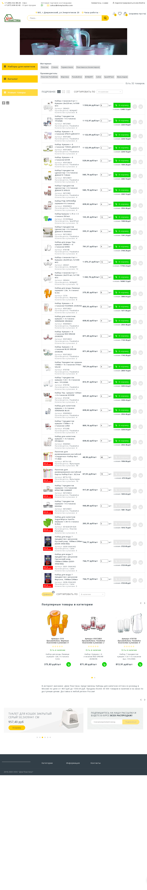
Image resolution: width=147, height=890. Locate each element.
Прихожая (46, 833)
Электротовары (49, 878)
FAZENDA (22, 286)
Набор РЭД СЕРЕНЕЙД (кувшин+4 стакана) (65, 229)
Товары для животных (47, 848)
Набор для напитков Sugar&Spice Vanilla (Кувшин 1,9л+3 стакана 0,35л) (67, 548)
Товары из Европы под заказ (50, 854)
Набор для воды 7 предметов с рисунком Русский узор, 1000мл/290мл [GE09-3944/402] (69, 568)
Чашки (7, 174)
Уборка (45, 859)
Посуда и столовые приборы (41, 31)
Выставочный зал (74, 848)
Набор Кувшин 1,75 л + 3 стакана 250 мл (67, 242)
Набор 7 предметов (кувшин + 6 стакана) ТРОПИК (65, 146)
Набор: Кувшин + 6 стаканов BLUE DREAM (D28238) (65, 376)
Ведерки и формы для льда (17, 110)
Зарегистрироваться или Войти (129, 3)
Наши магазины (73, 807)
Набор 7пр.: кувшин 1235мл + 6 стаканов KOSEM (68, 421)
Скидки (69, 799)
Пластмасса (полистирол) (22, 247)
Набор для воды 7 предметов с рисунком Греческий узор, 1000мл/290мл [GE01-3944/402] (66, 587)
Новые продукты (74, 803)
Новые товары (17, 345)
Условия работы (74, 818)
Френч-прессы (11, 152)
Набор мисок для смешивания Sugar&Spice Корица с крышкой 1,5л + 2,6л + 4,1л (26, 376)
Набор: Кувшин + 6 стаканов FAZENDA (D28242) (68, 332)
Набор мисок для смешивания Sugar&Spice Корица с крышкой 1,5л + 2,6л (26, 356)
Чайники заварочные (14, 168)
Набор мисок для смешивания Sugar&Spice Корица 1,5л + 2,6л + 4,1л (25, 413)
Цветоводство (48, 875)
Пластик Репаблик (22, 208)
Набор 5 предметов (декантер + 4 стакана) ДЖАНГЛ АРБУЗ (66, 215)
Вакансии (70, 844)
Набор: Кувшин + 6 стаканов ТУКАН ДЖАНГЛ (67, 173)
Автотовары (47, 795)
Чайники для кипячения (15, 163)
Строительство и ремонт (50, 842)
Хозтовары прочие (51, 867)
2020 (22, 304)
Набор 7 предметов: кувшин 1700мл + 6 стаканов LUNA (65, 451)
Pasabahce (22, 214)
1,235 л (22, 334)
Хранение (46, 871)
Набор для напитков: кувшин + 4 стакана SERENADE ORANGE (65, 346)
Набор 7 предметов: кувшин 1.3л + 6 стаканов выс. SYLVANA (67, 407)
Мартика (22, 211)
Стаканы (8, 142)
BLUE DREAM (22, 283)
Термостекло (22, 244)
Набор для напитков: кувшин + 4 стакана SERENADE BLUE (65, 435)
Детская (45, 807)
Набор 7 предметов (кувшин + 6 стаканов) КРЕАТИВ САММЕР (66, 515)
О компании (72, 822)
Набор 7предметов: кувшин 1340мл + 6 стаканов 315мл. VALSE (68, 392)
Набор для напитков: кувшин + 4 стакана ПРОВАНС (65, 466)
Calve (22, 220)
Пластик (22, 238)
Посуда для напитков (70, 31)
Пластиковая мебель (51, 811)
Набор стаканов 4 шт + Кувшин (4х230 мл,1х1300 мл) (67, 287)
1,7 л (22, 325)
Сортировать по (84, 119)
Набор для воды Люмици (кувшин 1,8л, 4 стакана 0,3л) (67, 318)
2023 (22, 307)
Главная (6, 31)
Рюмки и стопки (11, 136)
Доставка (70, 815)
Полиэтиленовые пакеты (50, 816)
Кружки (7, 115)
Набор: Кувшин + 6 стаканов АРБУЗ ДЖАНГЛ (67, 160)
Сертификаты (72, 834)
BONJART (22, 217)
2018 (22, 301)
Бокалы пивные (11, 104)
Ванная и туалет (49, 803)
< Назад (8, 92)
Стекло (22, 241)
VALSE (22, 289)
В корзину (17, 755)
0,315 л (22, 331)
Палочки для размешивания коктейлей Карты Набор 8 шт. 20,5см (68, 499)
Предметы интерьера (47, 828)
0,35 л (22, 328)
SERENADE (22, 292)
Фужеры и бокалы (12, 158)
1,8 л (22, 322)
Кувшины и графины (13, 126)
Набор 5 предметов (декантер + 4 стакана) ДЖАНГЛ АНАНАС (66, 256)
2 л (22, 319)
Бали (22, 262)
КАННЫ (22, 268)
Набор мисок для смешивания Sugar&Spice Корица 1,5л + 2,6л (25, 395)
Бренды (70, 795)
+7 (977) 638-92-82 (13, 5)
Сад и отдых (47, 837)
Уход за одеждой (50, 863)
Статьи (69, 830)
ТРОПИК (22, 265)
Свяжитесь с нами (99, 3)
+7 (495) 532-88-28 (13, 3)
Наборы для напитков (95, 31)
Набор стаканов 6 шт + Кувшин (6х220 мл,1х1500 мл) (67, 130)
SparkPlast (22, 223)
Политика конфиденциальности (76, 839)
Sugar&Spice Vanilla (22, 280)
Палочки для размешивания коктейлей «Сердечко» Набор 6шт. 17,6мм (68, 483)
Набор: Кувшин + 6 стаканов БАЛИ (64, 186)
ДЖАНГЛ (22, 274)
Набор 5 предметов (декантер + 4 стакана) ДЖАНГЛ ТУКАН (66, 200)
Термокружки (10, 147)
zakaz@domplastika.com (60, 5)
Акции (69, 826)
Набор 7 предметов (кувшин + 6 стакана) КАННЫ (65, 531)
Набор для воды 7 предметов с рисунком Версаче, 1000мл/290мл (66, 604)
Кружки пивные (11, 120)
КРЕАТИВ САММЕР (22, 271)
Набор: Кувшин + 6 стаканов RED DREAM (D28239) (65, 361)
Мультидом (22, 226)
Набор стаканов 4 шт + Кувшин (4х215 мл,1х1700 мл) (67, 302)
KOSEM (22, 277)
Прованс (22, 259)
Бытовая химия (49, 799)
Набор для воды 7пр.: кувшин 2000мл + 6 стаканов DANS (65, 272)
